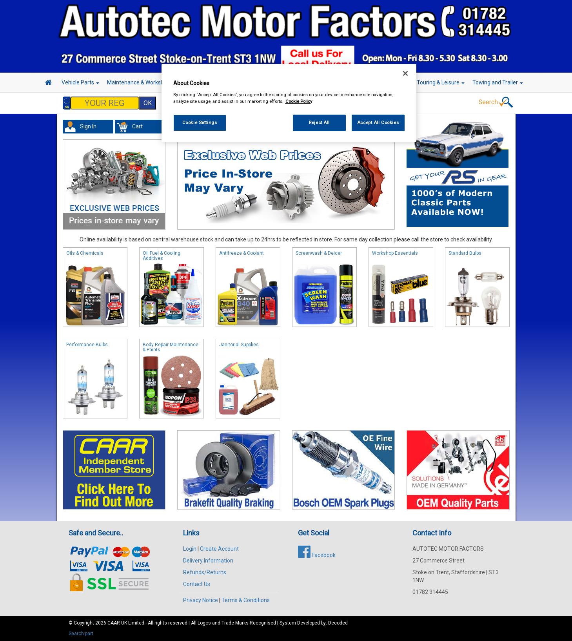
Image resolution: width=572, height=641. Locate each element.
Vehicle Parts (80, 82)
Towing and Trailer (497, 82)
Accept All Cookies (378, 122)
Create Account (219, 549)
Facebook (317, 555)
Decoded (338, 623)
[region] (289, 103)
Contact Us (196, 584)
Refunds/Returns (204, 572)
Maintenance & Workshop (141, 82)
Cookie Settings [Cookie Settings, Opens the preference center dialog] (199, 122)
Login (189, 549)
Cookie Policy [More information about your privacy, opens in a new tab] (298, 101)
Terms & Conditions (246, 600)
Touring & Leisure (441, 82)
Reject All (319, 122)
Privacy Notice (200, 600)
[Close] (405, 73)
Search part (81, 633)
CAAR (113, 623)
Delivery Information (208, 560)
